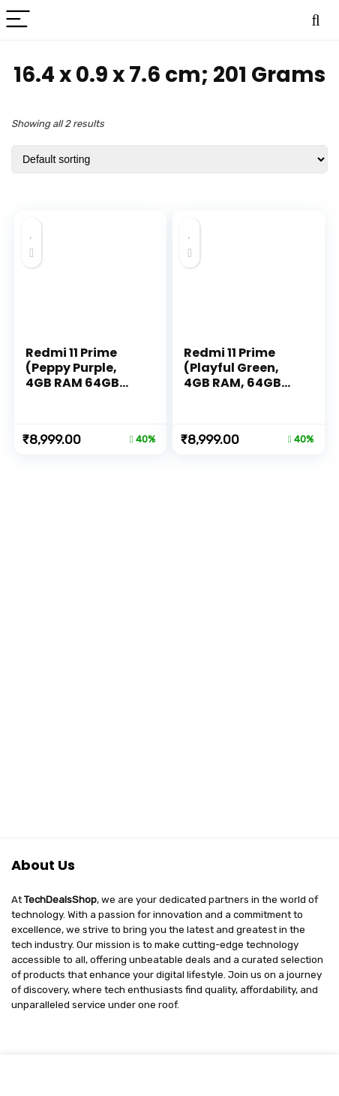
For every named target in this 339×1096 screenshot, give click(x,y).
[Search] (316, 20)
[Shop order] (169, 159)
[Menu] (18, 20)
